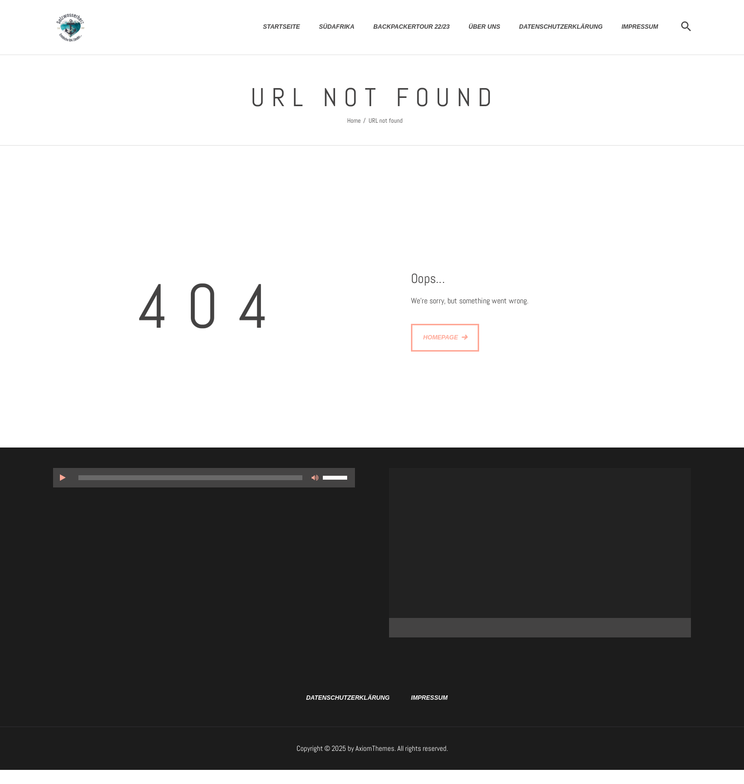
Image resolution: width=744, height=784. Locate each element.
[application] (204, 477)
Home (354, 120)
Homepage (440, 337)
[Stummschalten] (315, 478)
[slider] (190, 477)
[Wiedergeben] (63, 478)
